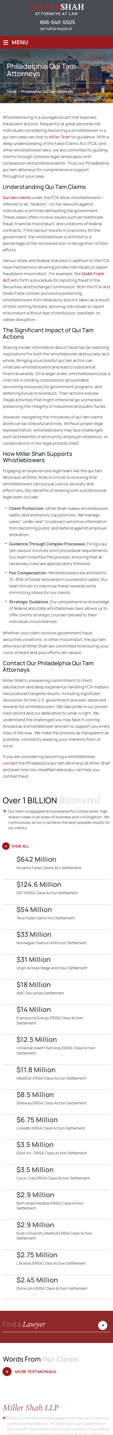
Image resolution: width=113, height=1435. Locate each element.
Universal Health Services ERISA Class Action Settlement (56, 1049)
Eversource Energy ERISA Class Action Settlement (56, 1019)
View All (20, 846)
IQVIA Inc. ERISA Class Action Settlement (56, 1152)
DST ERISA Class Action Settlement (56, 892)
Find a (24, 1324)
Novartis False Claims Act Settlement (56, 866)
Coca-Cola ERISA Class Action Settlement (56, 1177)
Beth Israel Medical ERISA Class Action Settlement (56, 1205)
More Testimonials (35, 1371)
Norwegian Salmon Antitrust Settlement (56, 941)
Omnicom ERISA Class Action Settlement (56, 1287)
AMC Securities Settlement (56, 992)
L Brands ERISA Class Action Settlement (56, 1262)
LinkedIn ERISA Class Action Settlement (56, 1127)
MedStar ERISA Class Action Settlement (56, 1077)
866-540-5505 (57, 22)
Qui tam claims (17, 197)
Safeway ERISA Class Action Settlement (56, 1102)
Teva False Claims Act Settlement (56, 917)
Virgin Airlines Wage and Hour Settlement (56, 967)
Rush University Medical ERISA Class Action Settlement (56, 1235)
